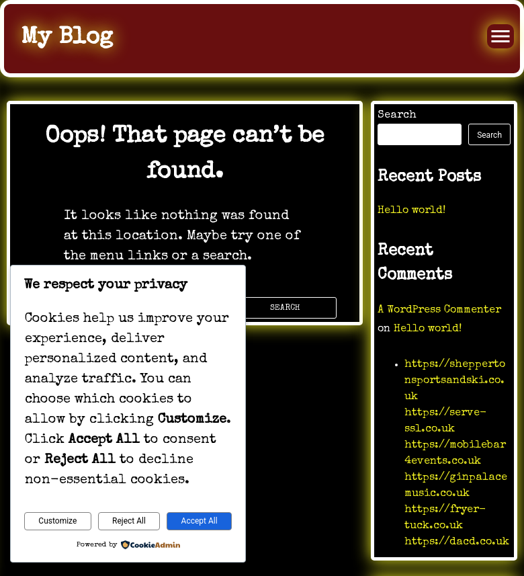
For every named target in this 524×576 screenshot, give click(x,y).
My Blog (67, 38)
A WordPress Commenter (439, 310)
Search (397, 115)
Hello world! (411, 211)
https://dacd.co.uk (456, 542)
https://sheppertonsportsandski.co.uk (454, 381)
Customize (57, 521)
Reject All (129, 521)
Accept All (199, 521)
